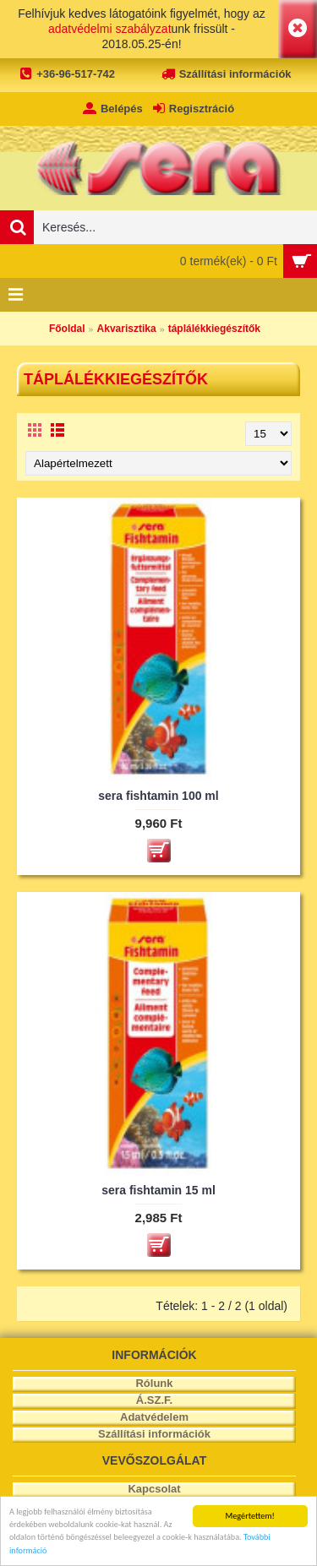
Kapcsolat (154, 1488)
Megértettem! (250, 1515)
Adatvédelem (154, 1417)
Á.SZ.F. (154, 1400)
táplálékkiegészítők (214, 328)
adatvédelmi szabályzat (110, 28)
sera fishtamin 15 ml (158, 1190)
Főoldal (67, 328)
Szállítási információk (154, 1433)
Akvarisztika (126, 328)
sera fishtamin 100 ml (158, 795)
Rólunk (153, 1383)
